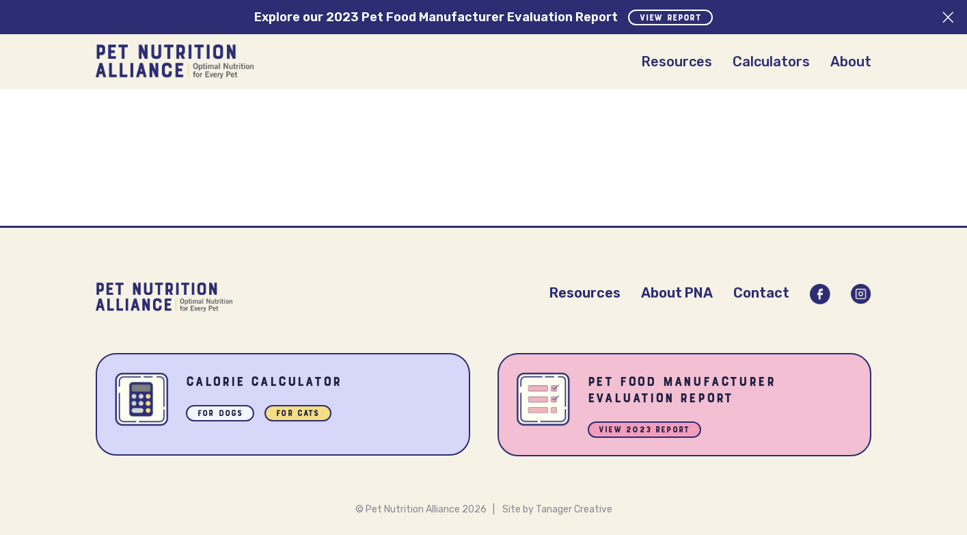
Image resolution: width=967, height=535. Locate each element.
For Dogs (220, 414)
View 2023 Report (645, 430)
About (850, 61)
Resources (676, 61)
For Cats (297, 414)
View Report (670, 18)
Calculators (771, 61)
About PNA (677, 293)
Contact (761, 293)
